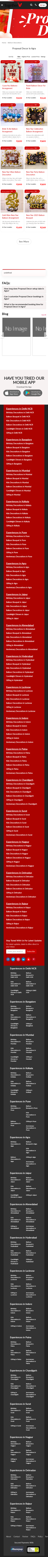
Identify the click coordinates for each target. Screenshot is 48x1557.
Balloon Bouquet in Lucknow (17, 695)
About (8, 1536)
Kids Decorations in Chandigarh (18, 792)
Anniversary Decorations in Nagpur (20, 866)
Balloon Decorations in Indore (18, 734)
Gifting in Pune (12, 552)
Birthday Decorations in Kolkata (18, 505)
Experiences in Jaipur (17, 594)
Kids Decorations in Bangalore (18, 452)
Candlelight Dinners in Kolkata (18, 521)
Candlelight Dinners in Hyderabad (19, 676)
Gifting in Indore (12, 738)
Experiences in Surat (16, 810)
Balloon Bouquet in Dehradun (18, 881)
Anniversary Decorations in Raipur (19, 928)
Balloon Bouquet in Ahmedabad (18, 633)
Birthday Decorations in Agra (17, 567)
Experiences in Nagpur (17, 841)
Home (4, 43)
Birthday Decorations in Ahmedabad (20, 629)
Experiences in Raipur (17, 903)
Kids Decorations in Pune (16, 544)
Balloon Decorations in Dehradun (19, 889)
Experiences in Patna (16, 749)
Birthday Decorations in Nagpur (18, 846)
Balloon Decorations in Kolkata (18, 517)
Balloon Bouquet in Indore (16, 726)
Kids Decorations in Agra (16, 575)
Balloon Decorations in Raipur (18, 920)
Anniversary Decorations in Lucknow (20, 711)
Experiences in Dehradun (19, 872)
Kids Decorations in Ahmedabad (19, 637)
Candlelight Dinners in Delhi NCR (19, 429)
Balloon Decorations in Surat (17, 827)
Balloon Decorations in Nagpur (18, 858)
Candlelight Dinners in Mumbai (18, 491)
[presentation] (2, 335)
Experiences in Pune (16, 532)
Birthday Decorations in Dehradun (19, 877)
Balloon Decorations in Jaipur (17, 610)
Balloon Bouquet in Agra (15, 571)
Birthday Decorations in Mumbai (19, 474)
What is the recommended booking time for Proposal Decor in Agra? (23, 305)
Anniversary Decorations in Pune (19, 556)
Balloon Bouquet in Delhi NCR (18, 417)
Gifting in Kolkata (13, 526)
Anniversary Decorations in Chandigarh (21, 804)
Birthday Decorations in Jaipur (18, 598)
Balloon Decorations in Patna (17, 765)
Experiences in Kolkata (17, 501)
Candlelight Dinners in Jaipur (17, 614)
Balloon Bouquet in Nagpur (17, 850)
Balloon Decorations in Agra (17, 579)
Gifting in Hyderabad (14, 680)
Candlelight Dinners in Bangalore (19, 460)
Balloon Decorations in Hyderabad (19, 672)
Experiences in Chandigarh (19, 780)
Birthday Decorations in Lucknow (19, 691)
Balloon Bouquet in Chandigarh (18, 788)
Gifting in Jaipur (12, 618)
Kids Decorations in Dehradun (18, 885)
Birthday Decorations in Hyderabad (20, 660)
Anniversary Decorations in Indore (19, 742)
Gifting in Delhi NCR (14, 433)
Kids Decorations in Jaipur (16, 606)
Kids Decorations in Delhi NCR (18, 421)
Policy (40, 1536)
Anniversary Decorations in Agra (19, 587)
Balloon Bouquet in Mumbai (17, 478)
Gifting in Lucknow (13, 707)
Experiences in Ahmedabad (20, 625)
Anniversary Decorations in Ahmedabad (22, 649)
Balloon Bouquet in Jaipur (16, 602)
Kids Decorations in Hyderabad (18, 668)
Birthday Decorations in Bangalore (19, 443)
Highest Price (26, 56)
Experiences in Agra (16, 563)
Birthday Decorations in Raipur (18, 907)
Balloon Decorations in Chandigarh (20, 796)
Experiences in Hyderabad (19, 656)
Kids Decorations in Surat (16, 823)
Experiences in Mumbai (18, 470)
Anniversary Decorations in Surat (19, 835)
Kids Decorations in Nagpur (17, 854)
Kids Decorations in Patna (16, 761)
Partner (25, 1536)
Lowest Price (35, 56)
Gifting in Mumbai (13, 495)
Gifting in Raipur (12, 924)
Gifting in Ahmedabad (14, 645)
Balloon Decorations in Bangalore (19, 456)
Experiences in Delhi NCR (19, 408)
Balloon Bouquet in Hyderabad (18, 664)
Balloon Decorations (15, 43)
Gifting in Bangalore (14, 464)
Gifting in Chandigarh (14, 800)
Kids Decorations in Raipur (16, 916)
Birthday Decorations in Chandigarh (20, 784)
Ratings (43, 56)
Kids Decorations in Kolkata (17, 513)
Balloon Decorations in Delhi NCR (19, 425)
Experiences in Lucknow (18, 687)
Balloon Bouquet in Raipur (16, 912)
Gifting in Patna (12, 769)
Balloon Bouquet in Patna (16, 757)
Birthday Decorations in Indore (18, 722)
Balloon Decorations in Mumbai (18, 486)
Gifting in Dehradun (14, 893)
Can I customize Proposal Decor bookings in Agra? (23, 297)
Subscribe (31, 951)
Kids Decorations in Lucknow (17, 699)
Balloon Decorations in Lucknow (19, 703)
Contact (17, 1536)
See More (24, 241)
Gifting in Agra (11, 583)
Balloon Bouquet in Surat (16, 819)
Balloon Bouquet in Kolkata (17, 509)
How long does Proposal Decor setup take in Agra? (24, 289)
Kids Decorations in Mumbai (17, 482)
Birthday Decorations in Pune (17, 536)
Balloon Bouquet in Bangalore (18, 447)
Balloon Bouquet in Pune (16, 540)
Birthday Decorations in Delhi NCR (20, 412)
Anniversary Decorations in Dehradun (21, 897)
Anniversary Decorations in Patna (19, 773)
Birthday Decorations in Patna (18, 753)
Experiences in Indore (17, 718)
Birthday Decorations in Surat (18, 815)
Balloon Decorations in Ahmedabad (20, 641)
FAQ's (33, 1536)
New (18, 56)
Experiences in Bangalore (19, 439)
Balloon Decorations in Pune (17, 548)
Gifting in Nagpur (13, 862)
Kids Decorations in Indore (16, 730)
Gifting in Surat (12, 831)
